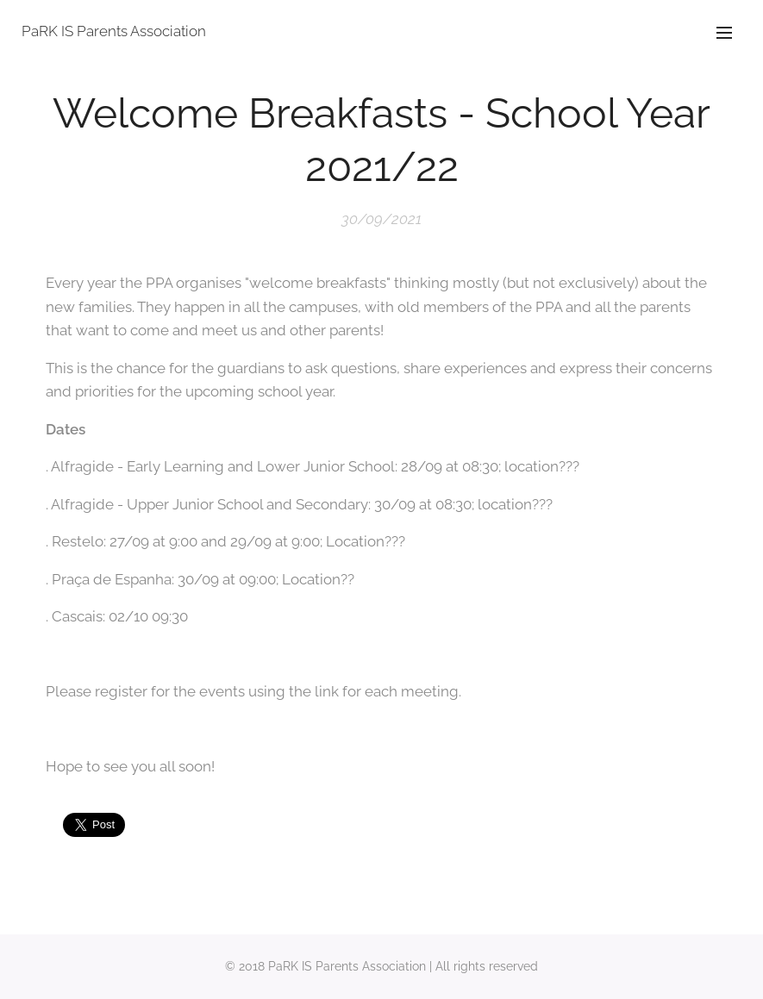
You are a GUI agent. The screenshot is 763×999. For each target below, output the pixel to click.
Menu (724, 33)
